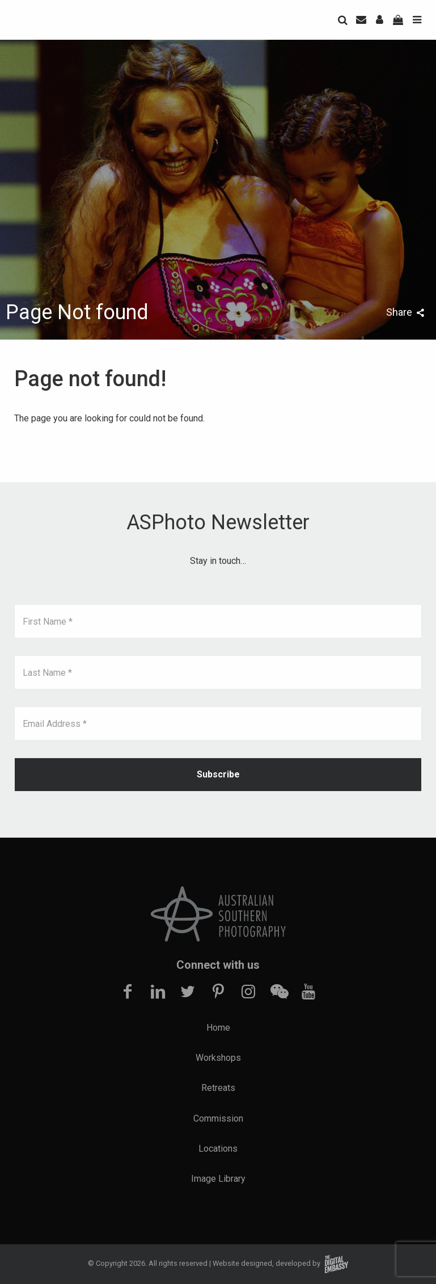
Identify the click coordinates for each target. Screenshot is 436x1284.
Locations (218, 1148)
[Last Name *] (218, 672)
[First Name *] (218, 621)
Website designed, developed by (280, 1263)
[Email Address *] (218, 723)
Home (218, 1027)
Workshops (218, 1057)
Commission (218, 1118)
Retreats (218, 1087)
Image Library (218, 1178)
